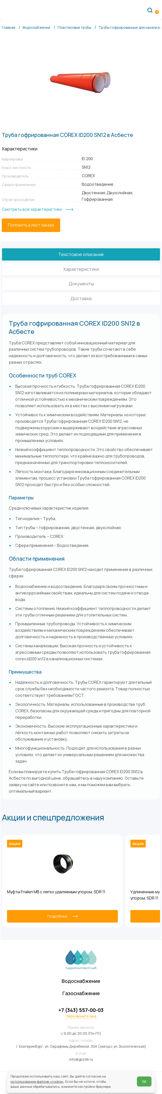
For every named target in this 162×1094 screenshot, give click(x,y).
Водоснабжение (81, 980)
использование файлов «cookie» (37, 1081)
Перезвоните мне (81, 1016)
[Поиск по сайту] (150, 10)
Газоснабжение (81, 993)
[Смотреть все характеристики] (37, 209)
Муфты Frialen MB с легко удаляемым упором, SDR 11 (56, 892)
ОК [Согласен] (144, 1081)
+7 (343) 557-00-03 (81, 1010)
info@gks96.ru (81, 1059)
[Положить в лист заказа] (31, 225)
